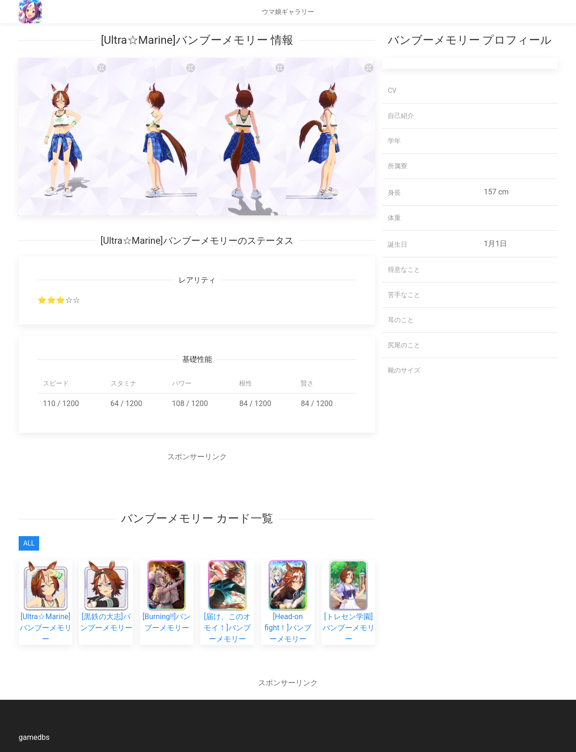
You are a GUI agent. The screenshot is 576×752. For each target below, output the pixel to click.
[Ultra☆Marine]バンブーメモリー (46, 611)
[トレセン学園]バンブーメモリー (348, 611)
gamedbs (34, 737)
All (28, 543)
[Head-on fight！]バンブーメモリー (288, 611)
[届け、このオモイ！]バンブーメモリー (227, 611)
